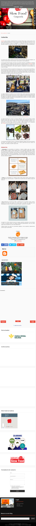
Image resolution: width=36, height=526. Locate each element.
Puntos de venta (19, 241)
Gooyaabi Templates (28, 524)
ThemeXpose (13, 524)
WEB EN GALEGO (17, 325)
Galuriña (4, 37)
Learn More (16, 6)
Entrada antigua (32, 321)
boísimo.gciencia (26, 116)
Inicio (18, 321)
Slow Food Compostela (17, 523)
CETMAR (30, 63)
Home (2, 33)
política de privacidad (15, 488)
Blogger (20, 524)
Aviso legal (18, 504)
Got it (21, 6)
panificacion (5, 33)
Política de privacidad (20, 503)
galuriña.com (19, 240)
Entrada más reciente (3, 321)
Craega (4, 123)
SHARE (4, 244)
